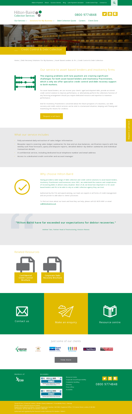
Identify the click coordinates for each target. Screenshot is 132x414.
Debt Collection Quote (66, 21)
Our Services (19, 21)
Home (16, 60)
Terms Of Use (18, 403)
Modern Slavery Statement (45, 403)
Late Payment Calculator (76, 3)
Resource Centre (71, 377)
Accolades (69, 389)
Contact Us (103, 3)
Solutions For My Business (41, 21)
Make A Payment (37, 3)
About (47, 3)
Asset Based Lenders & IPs (65, 60)
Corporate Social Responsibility (76, 380)
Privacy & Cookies (29, 403)
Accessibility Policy (60, 403)
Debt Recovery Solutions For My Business (37, 60)
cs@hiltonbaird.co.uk (48, 204)
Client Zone (93, 21)
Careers (82, 21)
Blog (64, 3)
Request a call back (128, 130)
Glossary (69, 384)
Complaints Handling (72, 382)
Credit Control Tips (92, 3)
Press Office (70, 387)
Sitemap (69, 403)
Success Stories (56, 3)
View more (66, 360)
